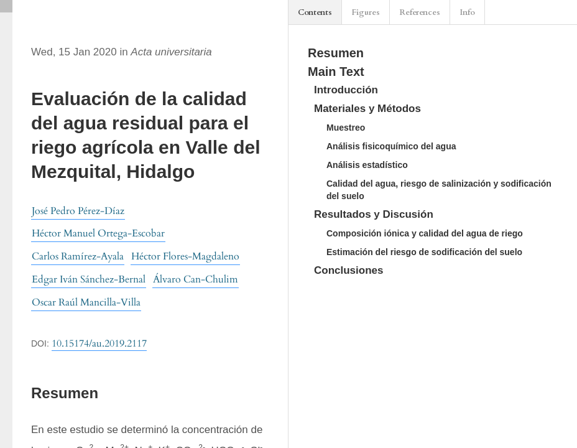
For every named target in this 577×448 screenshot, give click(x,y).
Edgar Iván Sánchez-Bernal (88, 279)
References (419, 12)
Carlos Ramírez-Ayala (78, 256)
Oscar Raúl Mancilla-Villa (86, 302)
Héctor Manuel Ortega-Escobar (98, 233)
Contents (315, 12)
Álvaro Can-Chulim (195, 279)
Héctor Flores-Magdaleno (185, 256)
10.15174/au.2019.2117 (99, 343)
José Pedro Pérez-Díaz (78, 211)
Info (467, 12)
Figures (365, 12)
